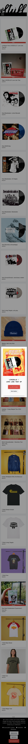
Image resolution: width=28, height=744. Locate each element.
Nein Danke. (14, 391)
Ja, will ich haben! (14, 387)
